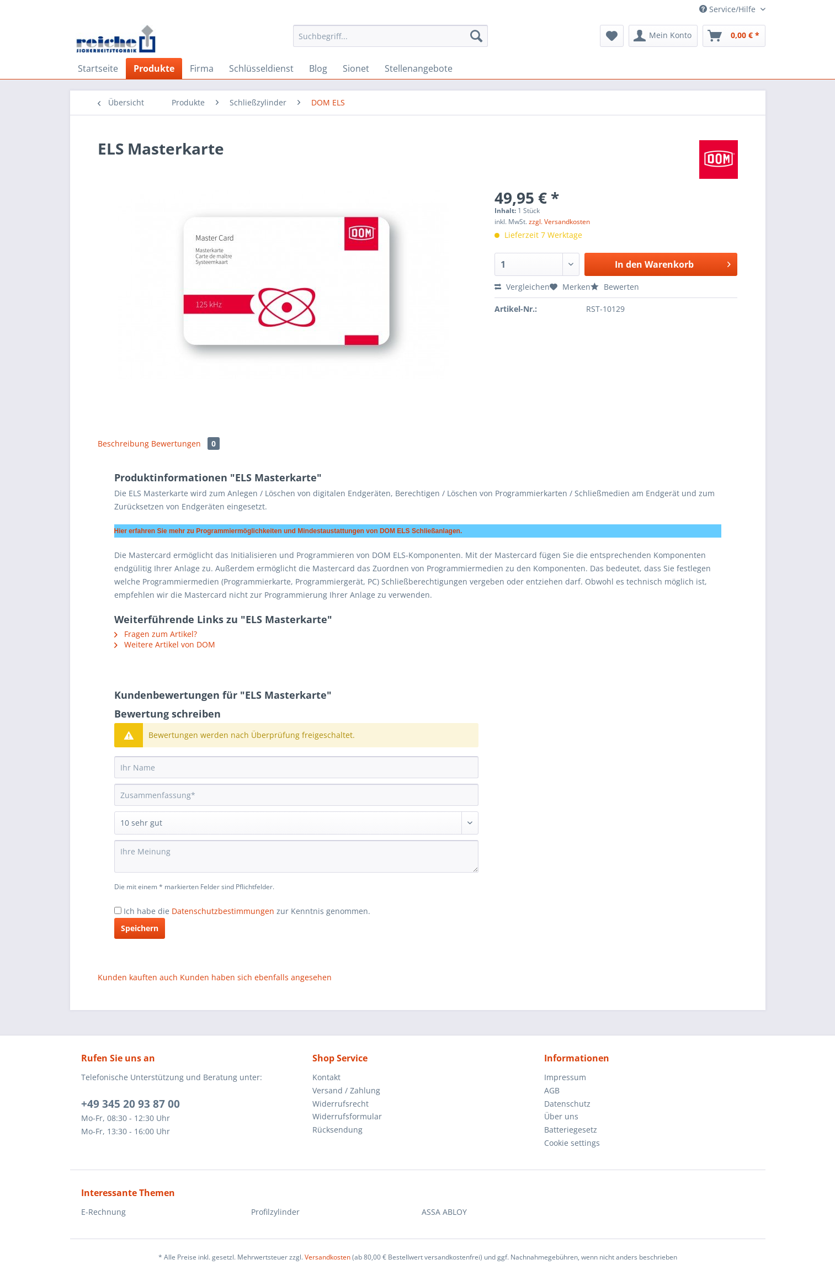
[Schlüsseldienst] (261, 68)
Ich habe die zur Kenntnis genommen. (247, 911)
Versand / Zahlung (346, 1090)
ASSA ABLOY (444, 1212)
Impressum (565, 1077)
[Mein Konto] (663, 36)
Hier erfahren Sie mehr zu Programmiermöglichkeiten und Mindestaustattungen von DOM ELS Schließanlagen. (288, 531)
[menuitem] (390, 41)
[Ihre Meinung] (296, 856)
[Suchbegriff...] (390, 36)
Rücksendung (337, 1129)
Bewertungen (185, 443)
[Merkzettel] (612, 36)
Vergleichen (522, 286)
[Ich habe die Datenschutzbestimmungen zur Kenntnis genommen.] (117, 910)
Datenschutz (567, 1103)
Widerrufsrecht (340, 1103)
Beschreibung (123, 443)
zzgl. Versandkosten (559, 221)
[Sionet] (356, 68)
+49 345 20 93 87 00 (130, 1104)
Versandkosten (327, 1257)
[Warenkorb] (734, 36)
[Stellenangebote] (418, 68)
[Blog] (318, 68)
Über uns (561, 1116)
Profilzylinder (275, 1212)
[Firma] (201, 68)
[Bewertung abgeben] (296, 823)
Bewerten (615, 286)
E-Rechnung (103, 1212)
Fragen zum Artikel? (155, 634)
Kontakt (326, 1077)
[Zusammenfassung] (296, 795)
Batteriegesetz (570, 1129)
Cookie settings (572, 1143)
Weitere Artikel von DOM (164, 644)
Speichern (139, 928)
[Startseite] (98, 68)
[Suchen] (476, 36)
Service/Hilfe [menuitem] (728, 9)
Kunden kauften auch (138, 977)
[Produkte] (154, 68)
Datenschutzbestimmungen (223, 911)
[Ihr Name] (296, 767)
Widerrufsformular (347, 1116)
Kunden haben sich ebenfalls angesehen (256, 977)
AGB (552, 1090)
